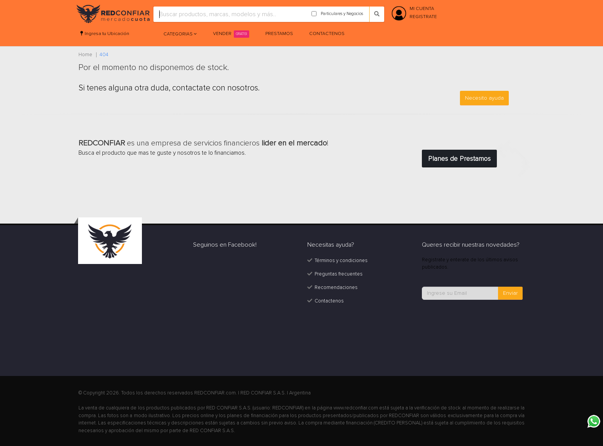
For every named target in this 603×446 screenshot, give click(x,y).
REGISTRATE (423, 17)
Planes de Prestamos (459, 158)
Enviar (510, 293)
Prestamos (279, 34)
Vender (231, 34)
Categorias (178, 34)
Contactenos (327, 34)
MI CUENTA (422, 9)
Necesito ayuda (484, 98)
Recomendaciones (336, 287)
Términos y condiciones (341, 260)
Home (85, 55)
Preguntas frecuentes (339, 274)
